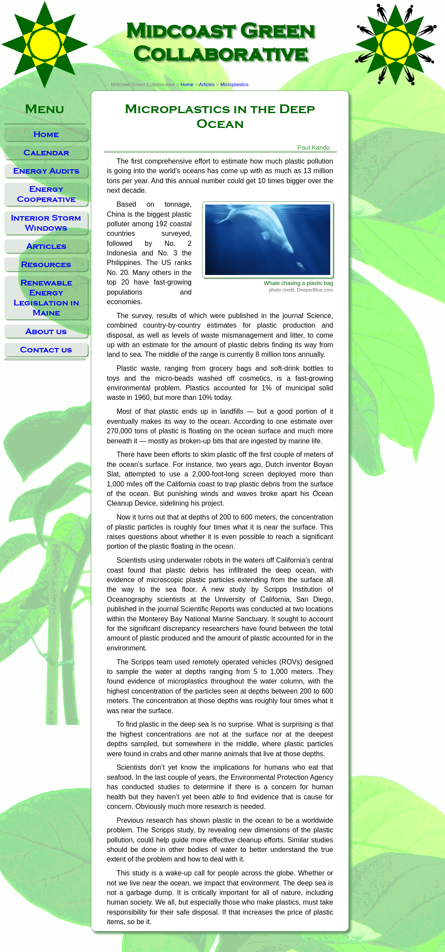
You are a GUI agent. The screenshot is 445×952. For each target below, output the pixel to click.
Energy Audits (46, 170)
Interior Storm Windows (46, 222)
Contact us (46, 349)
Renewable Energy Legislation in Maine (46, 297)
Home (46, 134)
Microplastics (234, 84)
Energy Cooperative (46, 194)
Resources (46, 264)
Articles (46, 246)
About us (46, 331)
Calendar (46, 152)
